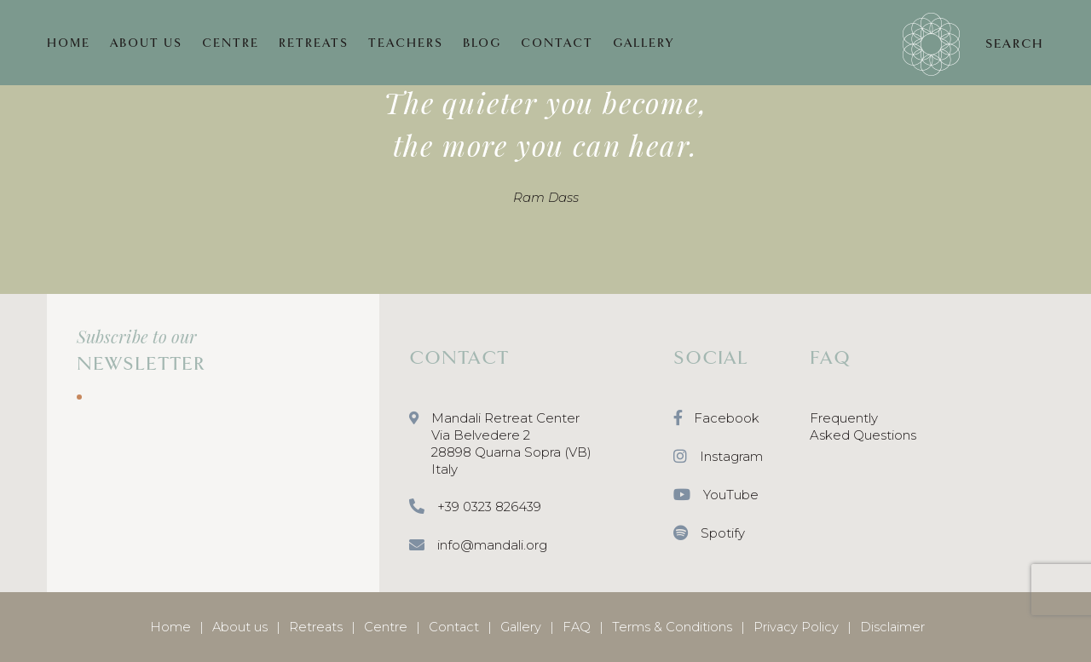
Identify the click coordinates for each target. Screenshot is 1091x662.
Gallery (520, 627)
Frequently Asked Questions (863, 426)
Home (170, 627)
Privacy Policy (796, 627)
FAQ (577, 627)
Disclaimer (892, 627)
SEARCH (1014, 43)
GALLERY (643, 43)
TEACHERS (405, 43)
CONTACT (557, 43)
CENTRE (230, 43)
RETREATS (314, 43)
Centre (385, 627)
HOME (68, 43)
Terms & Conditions (672, 627)
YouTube (716, 495)
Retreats (316, 627)
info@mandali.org (478, 546)
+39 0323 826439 (475, 507)
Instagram (718, 457)
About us (240, 627)
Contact (454, 627)
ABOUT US (146, 43)
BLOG (482, 43)
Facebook (716, 419)
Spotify (709, 534)
